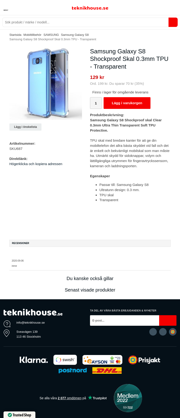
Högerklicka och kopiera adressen (35, 164)
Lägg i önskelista (25, 127)
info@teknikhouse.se (30, 322)
